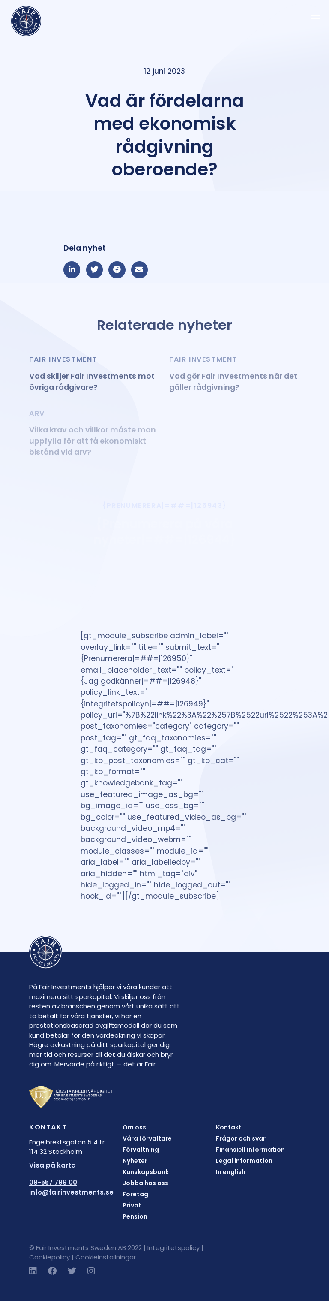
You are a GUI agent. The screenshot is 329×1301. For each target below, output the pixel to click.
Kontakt (229, 1127)
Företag (135, 1194)
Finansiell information (250, 1149)
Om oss (134, 1127)
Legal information (244, 1160)
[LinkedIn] (33, 1271)
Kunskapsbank (146, 1172)
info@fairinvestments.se (71, 1192)
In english (230, 1172)
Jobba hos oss (145, 1183)
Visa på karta (52, 1165)
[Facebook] (52, 1271)
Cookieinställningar (105, 1257)
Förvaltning (141, 1149)
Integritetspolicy (173, 1247)
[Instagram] (91, 1271)
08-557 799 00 (53, 1182)
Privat (132, 1205)
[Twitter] (72, 1271)
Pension (135, 1216)
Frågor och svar (241, 1138)
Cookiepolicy (49, 1257)
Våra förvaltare (147, 1138)
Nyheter (135, 1160)
